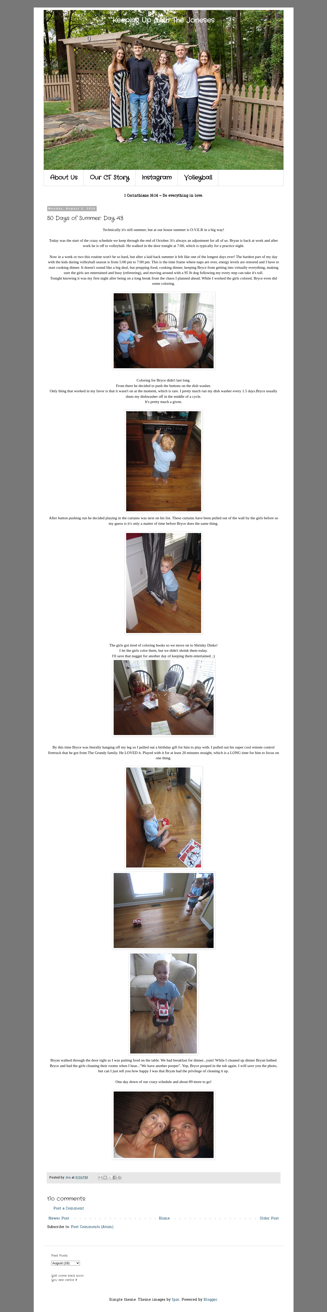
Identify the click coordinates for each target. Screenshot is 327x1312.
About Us (63, 178)
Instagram (157, 178)
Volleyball (198, 178)
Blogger (210, 1299)
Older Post (269, 1218)
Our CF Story (109, 178)
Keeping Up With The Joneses (163, 21)
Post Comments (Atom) (92, 1227)
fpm (176, 1299)
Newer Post (58, 1218)
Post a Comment (68, 1208)
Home (164, 1218)
